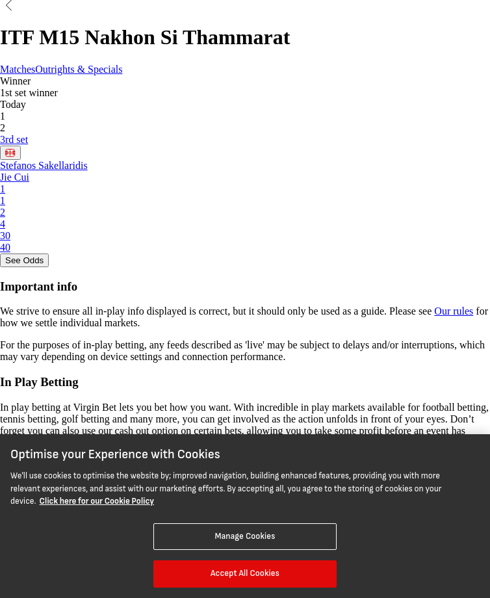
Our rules (453, 311)
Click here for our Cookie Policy (97, 501)
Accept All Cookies (245, 573)
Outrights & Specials (78, 69)
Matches (17, 69)
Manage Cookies (244, 536)
